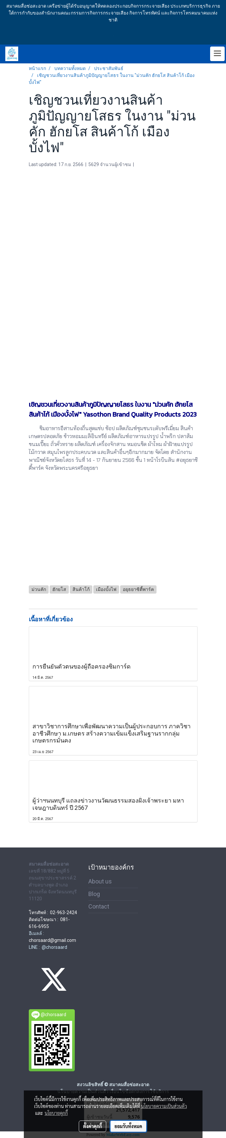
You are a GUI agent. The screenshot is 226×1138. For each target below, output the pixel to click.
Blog (94, 893)
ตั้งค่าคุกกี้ (92, 1126)
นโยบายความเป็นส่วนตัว (164, 1106)
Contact (98, 906)
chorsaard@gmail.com (52, 940)
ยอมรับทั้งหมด (128, 1126)
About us (100, 881)
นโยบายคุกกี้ (56, 1113)
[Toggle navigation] (217, 54)
